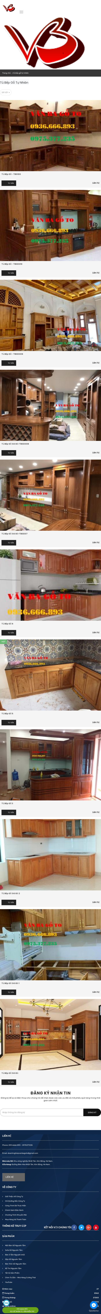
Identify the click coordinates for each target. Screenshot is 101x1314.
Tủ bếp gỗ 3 (7, 803)
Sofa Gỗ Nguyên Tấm (13, 1250)
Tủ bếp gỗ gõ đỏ (10, 1073)
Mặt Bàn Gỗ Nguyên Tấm (15, 1245)
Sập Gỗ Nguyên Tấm (13, 1259)
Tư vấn (11, 183)
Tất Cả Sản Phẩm (12, 1273)
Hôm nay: (50, 1288)
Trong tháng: (50, 1297)
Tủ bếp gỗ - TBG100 (11, 174)
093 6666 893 (22, 1309)
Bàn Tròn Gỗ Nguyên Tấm (15, 1264)
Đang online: (50, 1306)
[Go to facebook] (94, 1305)
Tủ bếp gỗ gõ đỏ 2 (11, 893)
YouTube (8, 1282)
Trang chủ (6, 73)
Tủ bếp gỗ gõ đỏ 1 (10, 983)
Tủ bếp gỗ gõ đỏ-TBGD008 (15, 443)
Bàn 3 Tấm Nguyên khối (15, 1255)
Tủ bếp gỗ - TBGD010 (12, 264)
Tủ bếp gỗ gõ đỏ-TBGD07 (14, 533)
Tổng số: (50, 1301)
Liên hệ (95, 182)
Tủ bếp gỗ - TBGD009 (12, 354)
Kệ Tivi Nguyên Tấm (13, 1268)
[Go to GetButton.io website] (94, 1311)
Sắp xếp (6, 92)
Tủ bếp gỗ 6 (7, 623)
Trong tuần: (50, 1293)
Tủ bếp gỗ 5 (7, 713)
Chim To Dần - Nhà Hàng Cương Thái (20, 1277)
